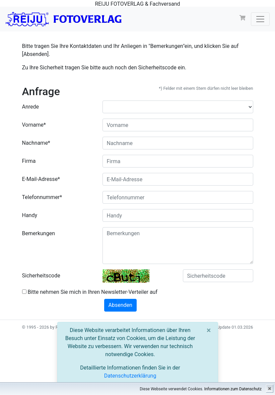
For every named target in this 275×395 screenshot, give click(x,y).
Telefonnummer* (42, 197)
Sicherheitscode (41, 275)
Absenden (120, 305)
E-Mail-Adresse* (41, 179)
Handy (30, 215)
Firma (29, 161)
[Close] (209, 330)
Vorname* (34, 125)
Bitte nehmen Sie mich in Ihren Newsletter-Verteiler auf (90, 292)
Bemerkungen (38, 233)
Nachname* (36, 143)
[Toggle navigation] (260, 19)
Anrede (30, 107)
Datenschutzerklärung (130, 376)
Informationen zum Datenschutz (233, 389)
